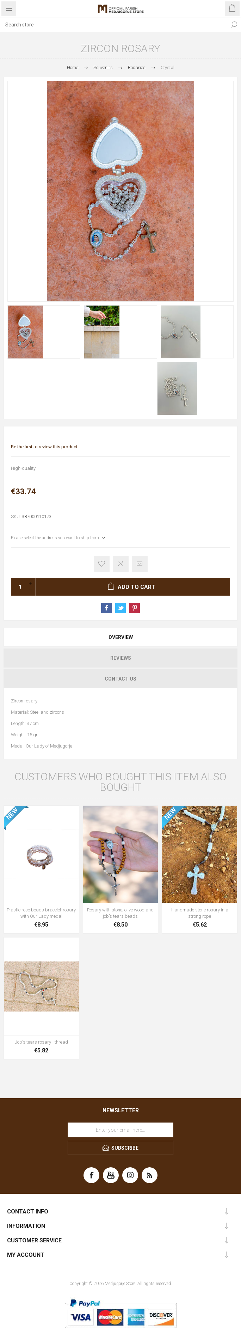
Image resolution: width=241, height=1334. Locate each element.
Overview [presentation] (121, 637)
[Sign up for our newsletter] (120, 1130)
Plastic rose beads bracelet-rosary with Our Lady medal (41, 913)
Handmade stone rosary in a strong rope (199, 913)
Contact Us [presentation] (120, 679)
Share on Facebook (106, 608)
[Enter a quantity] (18, 587)
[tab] (120, 637)
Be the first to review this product (44, 446)
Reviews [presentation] (120, 658)
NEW (12, 813)
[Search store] (113, 25)
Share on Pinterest (134, 608)
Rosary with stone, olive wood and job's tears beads (120, 913)
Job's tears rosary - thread (41, 1042)
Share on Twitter (120, 608)
